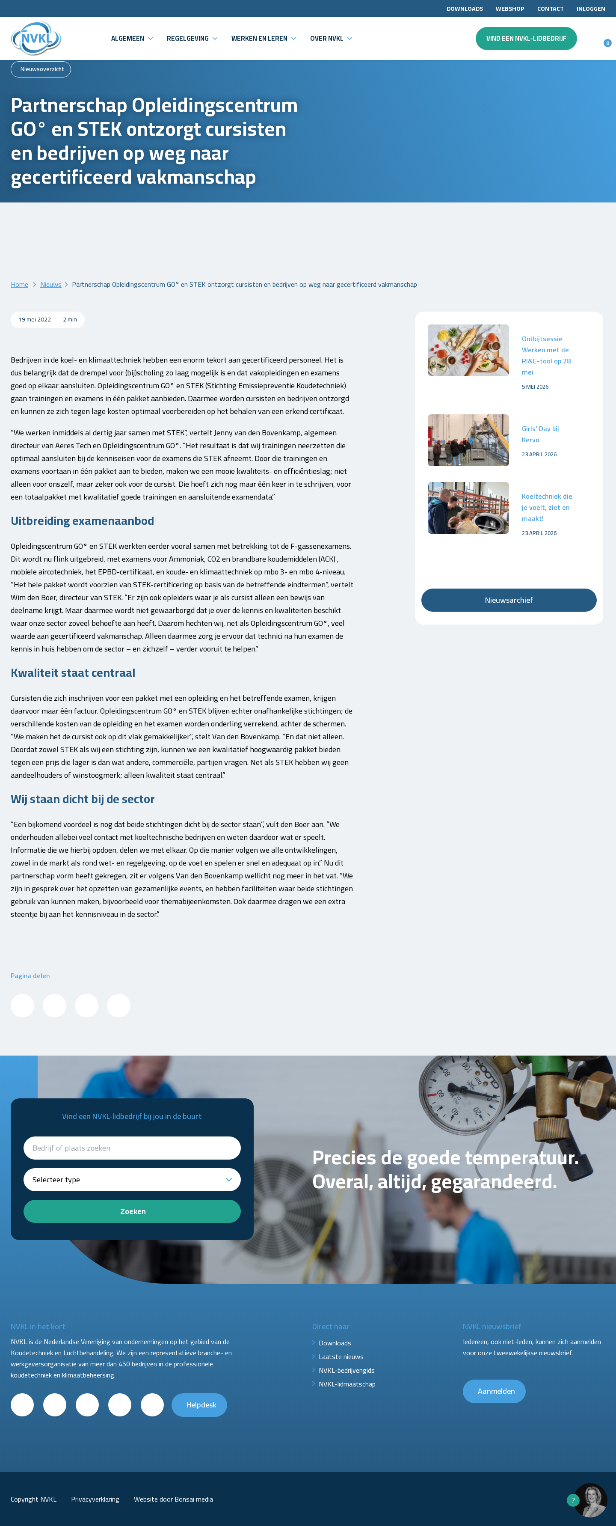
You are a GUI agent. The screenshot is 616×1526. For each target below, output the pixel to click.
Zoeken (133, 1211)
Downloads (465, 8)
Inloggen (591, 8)
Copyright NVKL (33, 1499)
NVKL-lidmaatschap (347, 1383)
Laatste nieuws (341, 1356)
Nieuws (51, 284)
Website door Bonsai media (173, 1499)
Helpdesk (201, 1405)
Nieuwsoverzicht (42, 68)
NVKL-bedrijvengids (347, 1370)
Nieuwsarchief (509, 600)
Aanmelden (496, 1391)
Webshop (510, 8)
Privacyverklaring (95, 1499)
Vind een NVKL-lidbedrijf (526, 38)
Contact (550, 8)
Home (19, 284)
